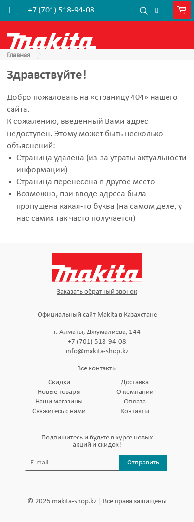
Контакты (134, 411)
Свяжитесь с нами (59, 411)
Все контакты (97, 368)
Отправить (143, 462)
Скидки (59, 382)
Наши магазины (59, 401)
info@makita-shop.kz (97, 351)
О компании (135, 392)
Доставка (135, 382)
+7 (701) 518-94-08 (61, 10)
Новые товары (59, 392)
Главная (18, 55)
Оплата (135, 401)
